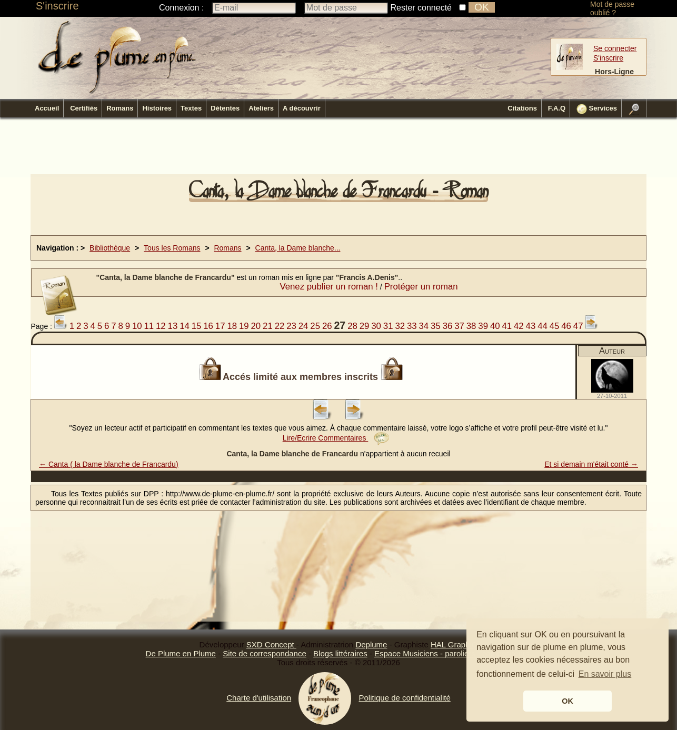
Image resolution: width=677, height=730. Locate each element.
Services (596, 109)
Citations (522, 108)
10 (137, 326)
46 (566, 326)
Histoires (157, 108)
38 (471, 326)
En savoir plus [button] (605, 673)
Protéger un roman (421, 287)
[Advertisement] (338, 149)
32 (400, 326)
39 (483, 326)
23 (291, 326)
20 (256, 326)
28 (352, 326)
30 (376, 326)
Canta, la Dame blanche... (298, 248)
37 (459, 326)
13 (173, 326)
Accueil (47, 108)
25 (315, 326)
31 (388, 326)
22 (280, 326)
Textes (191, 108)
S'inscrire (57, 6)
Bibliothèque (109, 248)
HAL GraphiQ (454, 644)
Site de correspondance (264, 653)
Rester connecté (421, 7)
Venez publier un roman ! (329, 287)
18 (232, 326)
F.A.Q (556, 108)
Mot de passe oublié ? (612, 8)
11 (149, 326)
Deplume (371, 644)
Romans (119, 108)
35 (436, 326)
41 (507, 326)
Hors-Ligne (614, 71)
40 (495, 326)
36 (448, 326)
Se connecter (615, 48)
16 (208, 326)
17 (220, 326)
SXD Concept (271, 644)
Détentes (225, 108)
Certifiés (83, 108)
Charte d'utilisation (258, 697)
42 (519, 326)
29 (365, 326)
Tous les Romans (172, 248)
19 (244, 326)
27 (339, 325)
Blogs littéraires (340, 653)
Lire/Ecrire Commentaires (336, 438)
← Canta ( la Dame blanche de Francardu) (108, 464)
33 (412, 326)
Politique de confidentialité (404, 697)
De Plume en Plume (181, 653)
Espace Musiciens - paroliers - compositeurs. (452, 653)
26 (327, 326)
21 (268, 326)
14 (185, 326)
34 (424, 326)
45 (555, 326)
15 (197, 326)
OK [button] (567, 701)
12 (161, 326)
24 (303, 326)
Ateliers (261, 108)
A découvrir (302, 108)
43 (531, 326)
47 (578, 326)
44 (542, 326)
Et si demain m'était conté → (591, 464)
